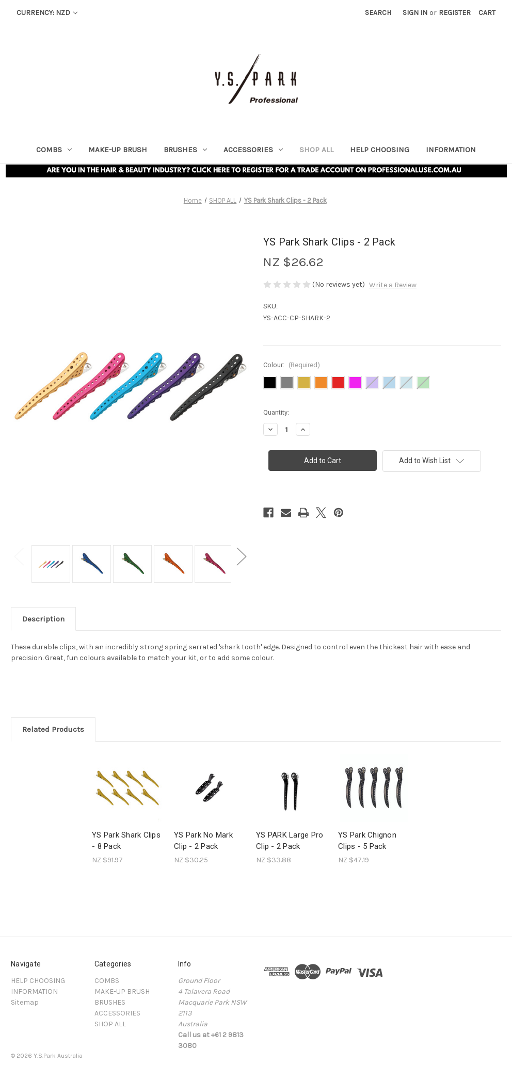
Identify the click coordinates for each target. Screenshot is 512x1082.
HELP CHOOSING (379, 149)
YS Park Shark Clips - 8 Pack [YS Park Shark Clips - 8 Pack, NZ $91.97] (126, 840)
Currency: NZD (47, 12)
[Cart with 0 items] (487, 12)
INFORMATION (451, 149)
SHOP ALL (316, 149)
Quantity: (276, 412)
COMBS (54, 149)
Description (43, 619)
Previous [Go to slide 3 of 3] (18, 556)
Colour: (291, 365)
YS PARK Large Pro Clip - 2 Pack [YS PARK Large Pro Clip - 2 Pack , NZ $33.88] (289, 840)
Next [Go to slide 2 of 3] (241, 556)
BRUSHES (185, 149)
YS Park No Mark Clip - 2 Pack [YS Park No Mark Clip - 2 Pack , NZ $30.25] (203, 840)
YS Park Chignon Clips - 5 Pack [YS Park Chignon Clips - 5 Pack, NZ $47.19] (367, 840)
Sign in (415, 12)
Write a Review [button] (393, 285)
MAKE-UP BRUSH (117, 149)
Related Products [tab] (53, 729)
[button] (256, 170)
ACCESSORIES (253, 149)
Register (455, 12)
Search (378, 12)
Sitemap (25, 1002)
